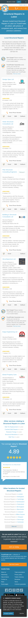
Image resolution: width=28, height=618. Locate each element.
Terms (16, 581)
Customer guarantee (20, 584)
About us (3, 572)
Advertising (4, 574)
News (2, 581)
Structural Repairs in (14, 494)
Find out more (17, 73)
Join (18, 1)
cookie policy (6, 609)
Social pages (4, 584)
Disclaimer (17, 579)
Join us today (14, 547)
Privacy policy (18, 574)
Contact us (4, 579)
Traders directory (19, 577)
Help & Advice (5, 577)
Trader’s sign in (23, 5)
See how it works (14, 564)
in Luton (14, 427)
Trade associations (20, 572)
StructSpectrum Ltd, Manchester (12, 464)
